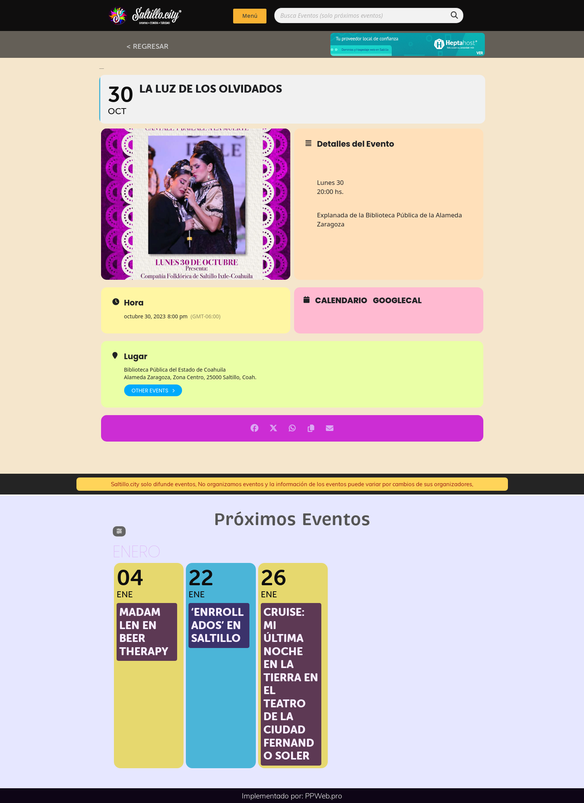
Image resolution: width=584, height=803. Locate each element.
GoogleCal (397, 300)
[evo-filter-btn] (119, 531)
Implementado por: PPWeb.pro (292, 795)
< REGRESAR (147, 46)
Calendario (341, 300)
